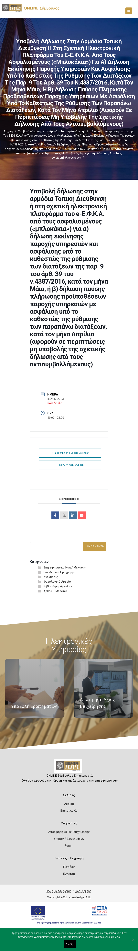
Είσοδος (69, 867)
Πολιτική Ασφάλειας (58, 890)
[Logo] (69, 767)
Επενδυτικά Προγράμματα (61, 572)
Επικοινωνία (68, 810)
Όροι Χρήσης (83, 890)
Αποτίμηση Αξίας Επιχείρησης (69, 832)
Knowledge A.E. (80, 897)
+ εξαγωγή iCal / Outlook (70, 465)
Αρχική (8, 131)
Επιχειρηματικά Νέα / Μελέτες (65, 567)
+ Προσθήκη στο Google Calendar (70, 453)
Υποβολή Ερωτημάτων (69, 839)
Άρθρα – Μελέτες (56, 591)
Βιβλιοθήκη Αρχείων (58, 586)
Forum (69, 845)
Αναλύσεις (51, 577)
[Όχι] (133, 941)
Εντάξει (70, 944)
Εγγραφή (69, 874)
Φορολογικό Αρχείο (57, 581)
